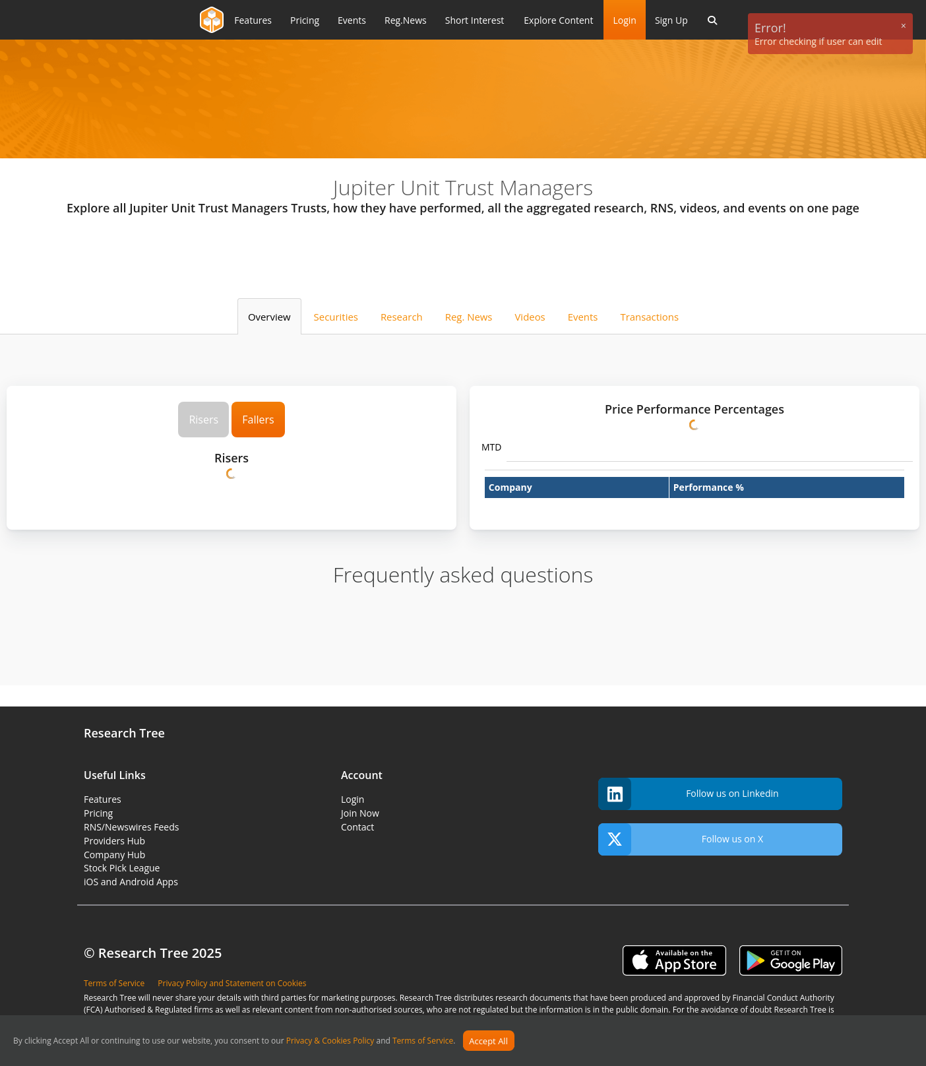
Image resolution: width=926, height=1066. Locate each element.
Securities (336, 316)
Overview (269, 316)
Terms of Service (422, 1041)
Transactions (649, 316)
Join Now (360, 813)
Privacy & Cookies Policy (330, 1041)
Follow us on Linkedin (688, 794)
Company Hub (114, 854)
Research (402, 316)
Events (583, 316)
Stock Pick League (122, 868)
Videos (529, 316)
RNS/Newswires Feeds (131, 827)
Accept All (488, 1041)
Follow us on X (680, 839)
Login (624, 20)
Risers (203, 419)
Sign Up (671, 20)
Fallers (258, 419)
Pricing (98, 813)
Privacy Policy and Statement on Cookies (232, 983)
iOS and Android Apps (131, 881)
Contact (357, 827)
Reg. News (469, 316)
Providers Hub (114, 840)
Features (102, 799)
